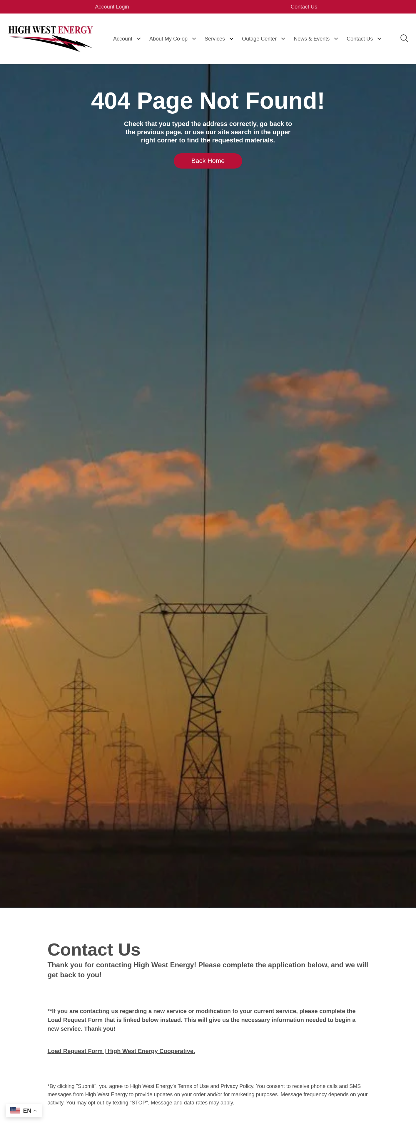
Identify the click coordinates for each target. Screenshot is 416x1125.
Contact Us (299, 7)
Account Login (116, 7)
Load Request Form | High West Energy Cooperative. (121, 1051)
